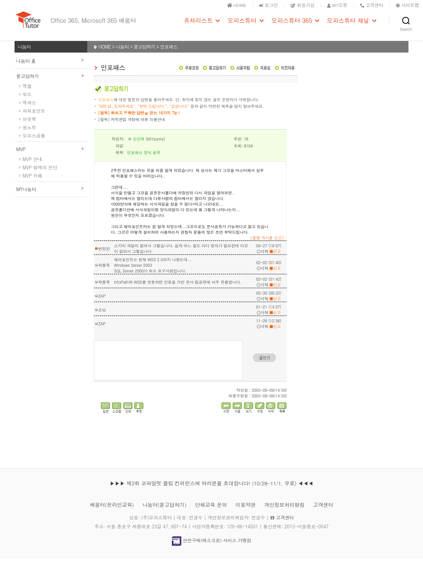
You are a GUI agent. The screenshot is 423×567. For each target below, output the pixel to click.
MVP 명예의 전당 (39, 175)
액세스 (29, 110)
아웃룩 (29, 126)
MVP (51, 156)
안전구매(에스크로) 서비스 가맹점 (211, 548)
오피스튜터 (241, 24)
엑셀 (26, 93)
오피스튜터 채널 (348, 24)
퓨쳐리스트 (198, 24)
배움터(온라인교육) (109, 512)
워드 (26, 102)
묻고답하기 (51, 83)
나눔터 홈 (26, 68)
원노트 (29, 135)
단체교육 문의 (211, 512)
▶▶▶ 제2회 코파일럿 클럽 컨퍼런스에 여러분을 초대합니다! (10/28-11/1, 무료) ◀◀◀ (211, 491)
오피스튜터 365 (291, 24)
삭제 (262, 259)
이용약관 (246, 512)
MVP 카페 (32, 183)
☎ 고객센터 (282, 525)
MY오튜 (336, 5)
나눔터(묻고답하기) (163, 512)
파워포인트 (33, 118)
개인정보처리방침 (286, 512)
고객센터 (325, 512)
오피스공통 (33, 143)
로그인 (265, 5)
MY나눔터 (26, 196)
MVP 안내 (32, 166)
